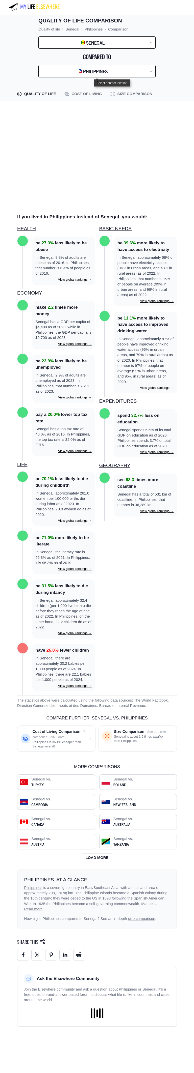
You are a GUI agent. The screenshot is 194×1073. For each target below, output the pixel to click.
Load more (97, 858)
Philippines (33, 888)
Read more (33, 909)
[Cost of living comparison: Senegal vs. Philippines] (56, 739)
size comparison (141, 919)
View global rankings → (75, 279)
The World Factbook (151, 700)
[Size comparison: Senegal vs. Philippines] (138, 739)
